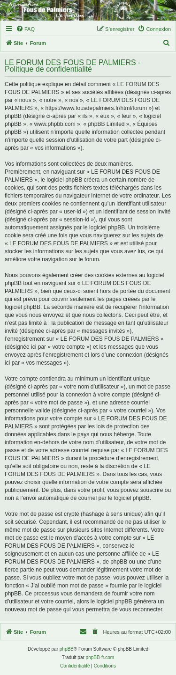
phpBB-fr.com (100, 657)
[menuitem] (25, 29)
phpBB (67, 649)
